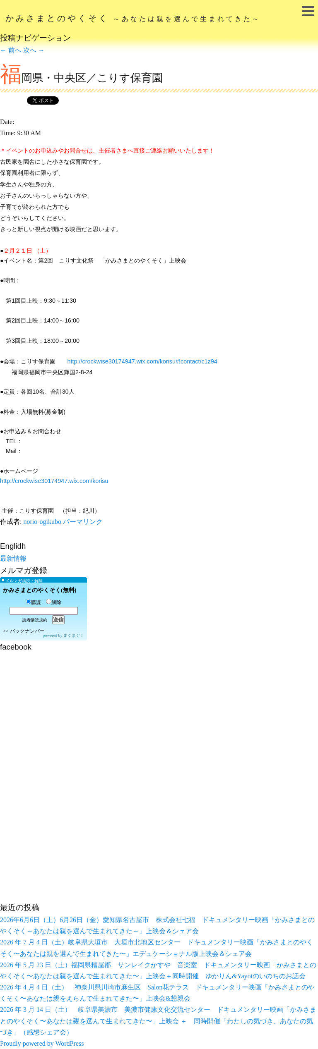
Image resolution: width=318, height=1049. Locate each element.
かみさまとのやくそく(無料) (39, 590)
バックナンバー (27, 631)
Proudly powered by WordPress (42, 1043)
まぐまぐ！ (73, 635)
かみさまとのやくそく (133, 18)
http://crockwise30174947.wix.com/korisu (54, 481)
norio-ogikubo (42, 521)
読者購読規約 (34, 620)
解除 (53, 602)
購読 (33, 602)
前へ (11, 50)
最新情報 (13, 558)
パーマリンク (83, 521)
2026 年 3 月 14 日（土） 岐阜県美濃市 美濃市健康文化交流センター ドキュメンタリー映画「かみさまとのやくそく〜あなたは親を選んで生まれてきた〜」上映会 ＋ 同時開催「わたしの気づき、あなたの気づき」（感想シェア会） (158, 1020)
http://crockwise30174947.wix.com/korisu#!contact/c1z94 (142, 361)
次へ (34, 50)
